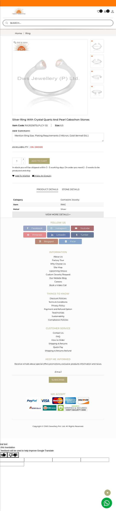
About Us (58, 256)
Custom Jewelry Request (58, 274)
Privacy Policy (58, 305)
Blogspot (46, 241)
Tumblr (82, 234)
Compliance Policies (58, 320)
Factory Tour (58, 260)
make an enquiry (41, 176)
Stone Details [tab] (70, 189)
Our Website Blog (58, 278)
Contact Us (58, 333)
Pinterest (34, 234)
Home (18, 33)
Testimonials (58, 312)
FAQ (58, 336)
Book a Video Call (58, 285)
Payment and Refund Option (58, 309)
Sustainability (58, 316)
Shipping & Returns (58, 343)
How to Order (58, 340)
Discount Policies (58, 298)
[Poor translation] (13, 455)
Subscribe (58, 379)
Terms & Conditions (58, 302)
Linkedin (58, 234)
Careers (58, 281)
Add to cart (39, 161)
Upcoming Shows (58, 271)
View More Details (58, 214)
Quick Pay (58, 347)
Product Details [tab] (47, 189)
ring (27, 33)
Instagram (58, 228)
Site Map (58, 267)
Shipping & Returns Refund (58, 350)
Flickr (70, 241)
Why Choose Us (58, 264)
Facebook (34, 228)
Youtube (82, 228)
